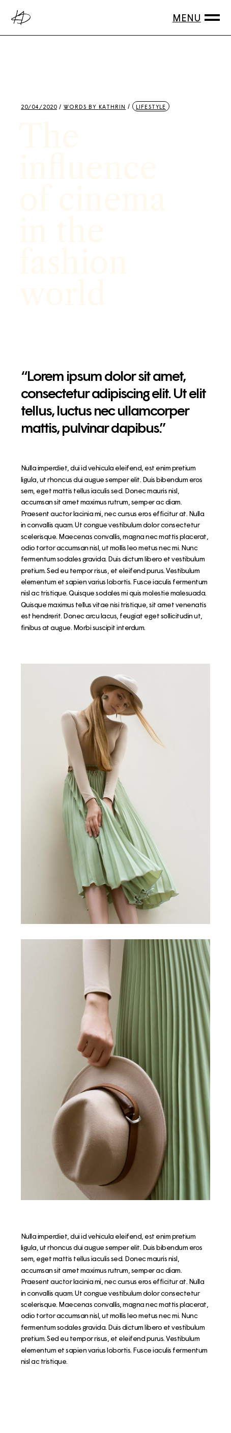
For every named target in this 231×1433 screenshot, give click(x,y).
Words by (95, 106)
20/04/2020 (39, 106)
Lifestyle (151, 106)
